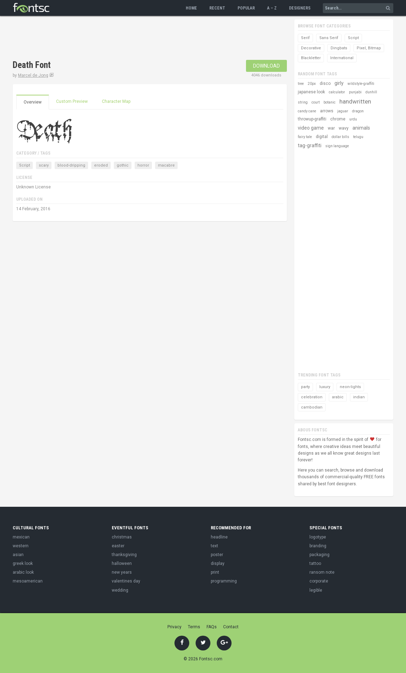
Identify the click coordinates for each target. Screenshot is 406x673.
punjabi (355, 92)
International (341, 58)
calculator (337, 92)
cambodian (311, 407)
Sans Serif (328, 38)
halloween (122, 563)
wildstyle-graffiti (360, 84)
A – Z (272, 8)
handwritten (355, 101)
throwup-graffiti (312, 119)
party (305, 387)
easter (118, 545)
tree (301, 84)
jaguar (342, 111)
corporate (318, 581)
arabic (338, 397)
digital (322, 136)
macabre (166, 165)
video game (311, 128)
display (217, 563)
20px (312, 84)
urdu (353, 119)
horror (143, 165)
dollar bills (340, 137)
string (303, 102)
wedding (120, 590)
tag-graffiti (309, 145)
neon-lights (350, 387)
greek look (23, 563)
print (215, 572)
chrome (337, 119)
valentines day (126, 581)
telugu (358, 137)
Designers (299, 8)
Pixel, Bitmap (369, 48)
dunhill (371, 92)
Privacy (174, 626)
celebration (311, 397)
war (331, 128)
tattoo (315, 563)
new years (122, 572)
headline (219, 537)
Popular (246, 8)
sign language (337, 146)
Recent (217, 8)
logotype (317, 537)
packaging (319, 554)
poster (217, 554)
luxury (324, 387)
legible (315, 590)
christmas (122, 537)
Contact (231, 626)
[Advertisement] (141, 39)
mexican (21, 537)
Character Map (116, 101)
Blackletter (311, 58)
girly (339, 83)
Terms (194, 626)
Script (24, 165)
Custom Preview (72, 101)
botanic (330, 102)
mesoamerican (28, 581)
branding (317, 545)
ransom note (321, 572)
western (21, 545)
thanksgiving (124, 554)
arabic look (23, 572)
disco (325, 83)
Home (191, 8)
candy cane (307, 111)
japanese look (311, 91)
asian (18, 554)
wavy (344, 128)
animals (361, 128)
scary (44, 165)
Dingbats (339, 48)
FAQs (212, 626)
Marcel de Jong (33, 75)
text (214, 545)
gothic (123, 165)
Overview (33, 102)
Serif (305, 38)
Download (266, 66)
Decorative (311, 48)
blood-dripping (71, 165)
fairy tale (305, 137)
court (316, 102)
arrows (326, 110)
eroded (101, 165)
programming (224, 581)
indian (359, 397)
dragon (358, 111)
